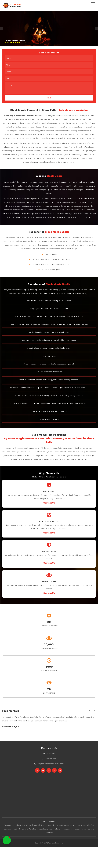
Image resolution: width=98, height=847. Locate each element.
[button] (7, 840)
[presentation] (90, 710)
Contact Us (49, 503)
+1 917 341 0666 (50, 759)
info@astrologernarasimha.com (50, 764)
